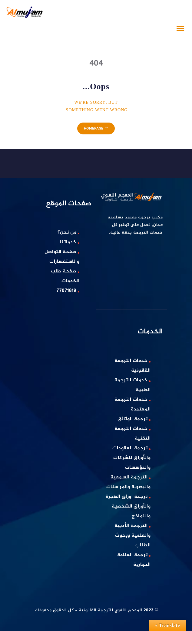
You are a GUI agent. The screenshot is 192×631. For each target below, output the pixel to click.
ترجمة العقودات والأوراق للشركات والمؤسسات (131, 458)
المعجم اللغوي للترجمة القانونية (110, 610)
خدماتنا (68, 242)
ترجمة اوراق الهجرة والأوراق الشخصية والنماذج (128, 506)
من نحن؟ (67, 232)
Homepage (93, 128)
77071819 (66, 291)
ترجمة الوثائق (133, 419)
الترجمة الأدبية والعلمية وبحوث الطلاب (132, 535)
